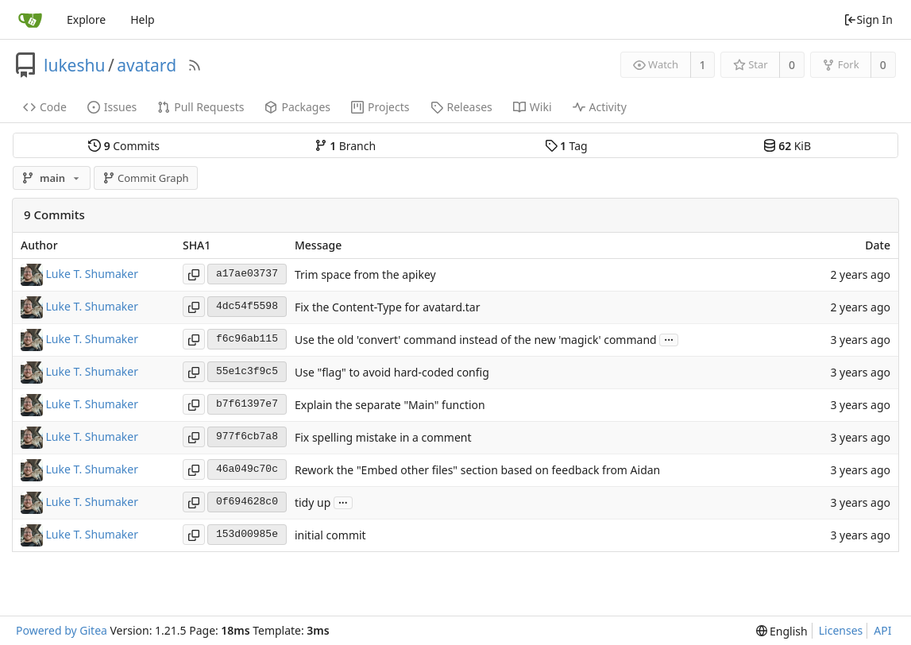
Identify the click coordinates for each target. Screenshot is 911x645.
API (882, 630)
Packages (297, 106)
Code (45, 106)
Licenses (841, 630)
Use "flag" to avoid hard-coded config (392, 372)
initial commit (330, 535)
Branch (345, 145)
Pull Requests (200, 106)
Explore (86, 19)
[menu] (782, 631)
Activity (600, 106)
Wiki (532, 106)
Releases (461, 106)
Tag (566, 145)
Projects (380, 106)
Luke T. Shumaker (92, 272)
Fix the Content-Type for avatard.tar (388, 307)
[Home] (30, 20)
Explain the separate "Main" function (390, 404)
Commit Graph (145, 178)
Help (142, 19)
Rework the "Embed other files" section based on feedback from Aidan (477, 469)
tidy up (312, 502)
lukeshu (74, 65)
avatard (146, 65)
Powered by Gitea (61, 630)
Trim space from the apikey (365, 274)
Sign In (868, 19)
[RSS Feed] (194, 65)
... (669, 339)
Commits (124, 145)
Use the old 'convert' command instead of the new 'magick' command (476, 339)
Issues (112, 106)
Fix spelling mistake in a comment (383, 437)
